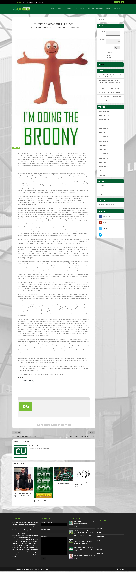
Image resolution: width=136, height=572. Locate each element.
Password (103, 40)
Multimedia (80, 9)
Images (101, 195)
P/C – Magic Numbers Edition (41, 501)
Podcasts (101, 186)
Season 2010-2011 (63, 28)
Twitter (91, 9)
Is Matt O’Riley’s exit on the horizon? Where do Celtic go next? (110, 76)
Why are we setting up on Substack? (33, 2)
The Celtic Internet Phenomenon (81, 484)
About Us (60, 9)
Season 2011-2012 (104, 159)
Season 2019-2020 (104, 125)
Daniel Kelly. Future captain (107, 101)
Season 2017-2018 (104, 133)
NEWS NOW (104, 65)
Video (100, 190)
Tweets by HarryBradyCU (106, 205)
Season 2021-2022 (104, 116)
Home (52, 9)
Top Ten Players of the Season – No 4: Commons (62, 485)
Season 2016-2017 (104, 137)
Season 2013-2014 (104, 150)
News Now (99, 9)
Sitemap (108, 9)
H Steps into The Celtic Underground (110, 97)
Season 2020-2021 (104, 120)
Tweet (20, 381)
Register (109, 53)
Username (102, 33)
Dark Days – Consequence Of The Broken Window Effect (22, 496)
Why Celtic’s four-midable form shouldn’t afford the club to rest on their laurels (109, 83)
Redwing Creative (44, 570)
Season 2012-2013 (104, 154)
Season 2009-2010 (104, 167)
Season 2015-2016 (104, 142)
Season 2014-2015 (104, 146)
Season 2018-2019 (104, 129)
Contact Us (118, 9)
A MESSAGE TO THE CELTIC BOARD (109, 89)
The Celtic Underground (41, 28)
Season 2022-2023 (104, 112)
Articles (68, 9)
